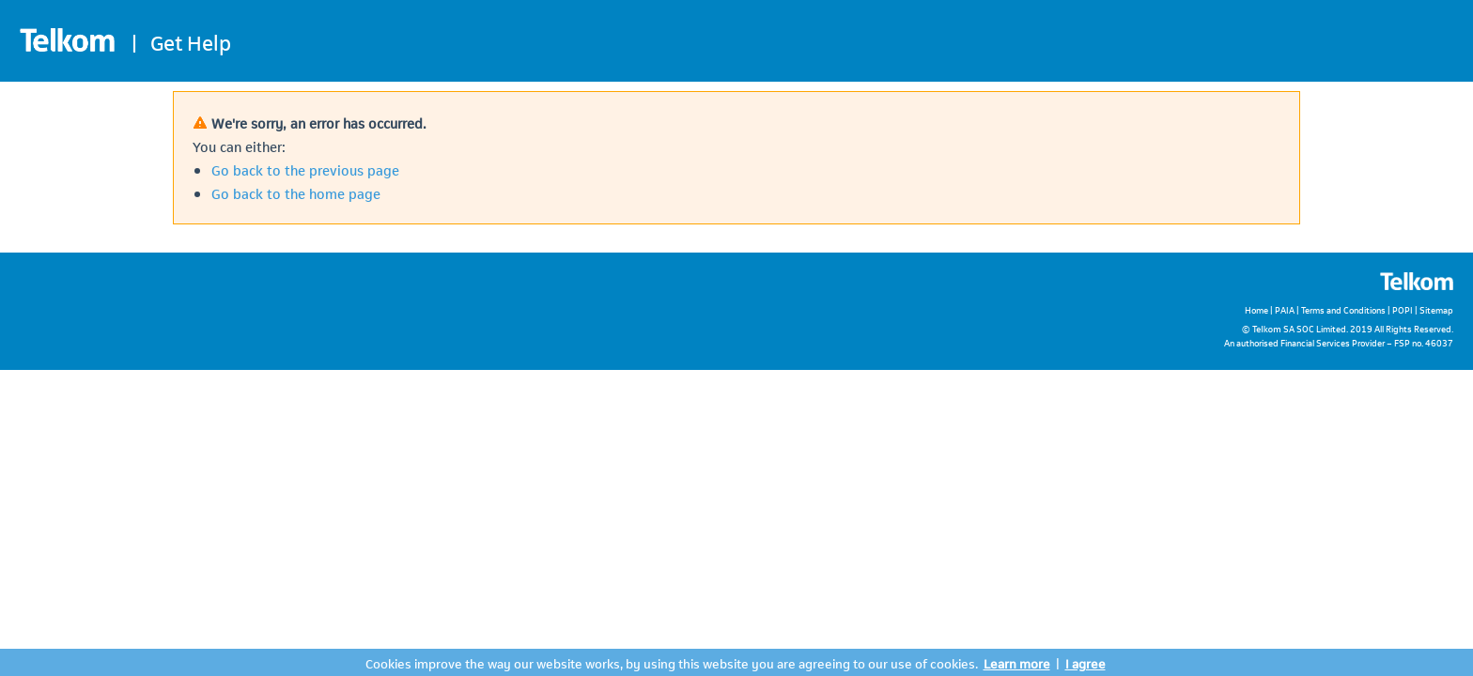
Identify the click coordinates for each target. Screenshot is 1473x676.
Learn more (1017, 662)
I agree (1085, 662)
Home (1256, 309)
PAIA (1285, 309)
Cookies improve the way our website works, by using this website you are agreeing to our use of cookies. (671, 662)
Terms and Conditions (1343, 309)
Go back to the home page (295, 192)
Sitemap (1436, 309)
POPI (1402, 309)
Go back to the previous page (305, 169)
